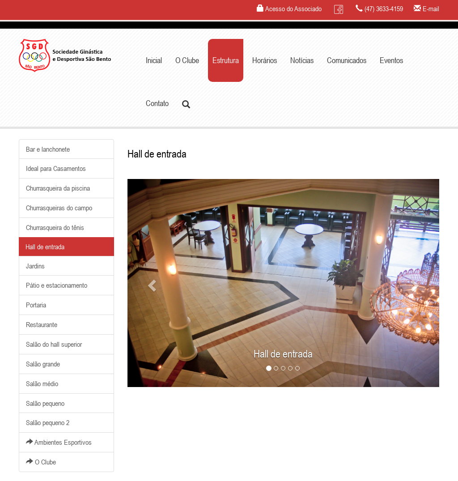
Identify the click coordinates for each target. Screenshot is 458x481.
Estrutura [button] (225, 60)
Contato (157, 103)
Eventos (391, 60)
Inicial (154, 60)
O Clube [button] (187, 60)
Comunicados (346, 60)
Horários (264, 60)
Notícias (302, 60)
